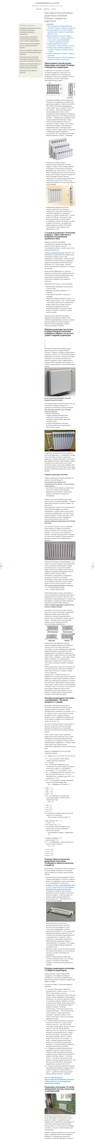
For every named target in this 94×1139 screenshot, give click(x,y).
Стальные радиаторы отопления (54, 252)
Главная (39, 9)
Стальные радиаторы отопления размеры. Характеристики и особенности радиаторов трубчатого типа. (60, 32)
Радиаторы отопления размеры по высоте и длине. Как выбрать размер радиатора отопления (30, 65)
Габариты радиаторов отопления (59, 42)
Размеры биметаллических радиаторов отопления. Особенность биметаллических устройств (60, 49)
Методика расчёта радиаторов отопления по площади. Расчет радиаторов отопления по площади (30, 59)
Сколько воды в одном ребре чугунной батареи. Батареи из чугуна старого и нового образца (29, 38)
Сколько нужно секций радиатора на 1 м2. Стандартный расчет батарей (30, 45)
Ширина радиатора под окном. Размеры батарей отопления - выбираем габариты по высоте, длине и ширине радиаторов (60, 38)
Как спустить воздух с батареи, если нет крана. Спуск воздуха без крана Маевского (31, 52)
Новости (46, 9)
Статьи (53, 9)
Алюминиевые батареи (47, 3)
